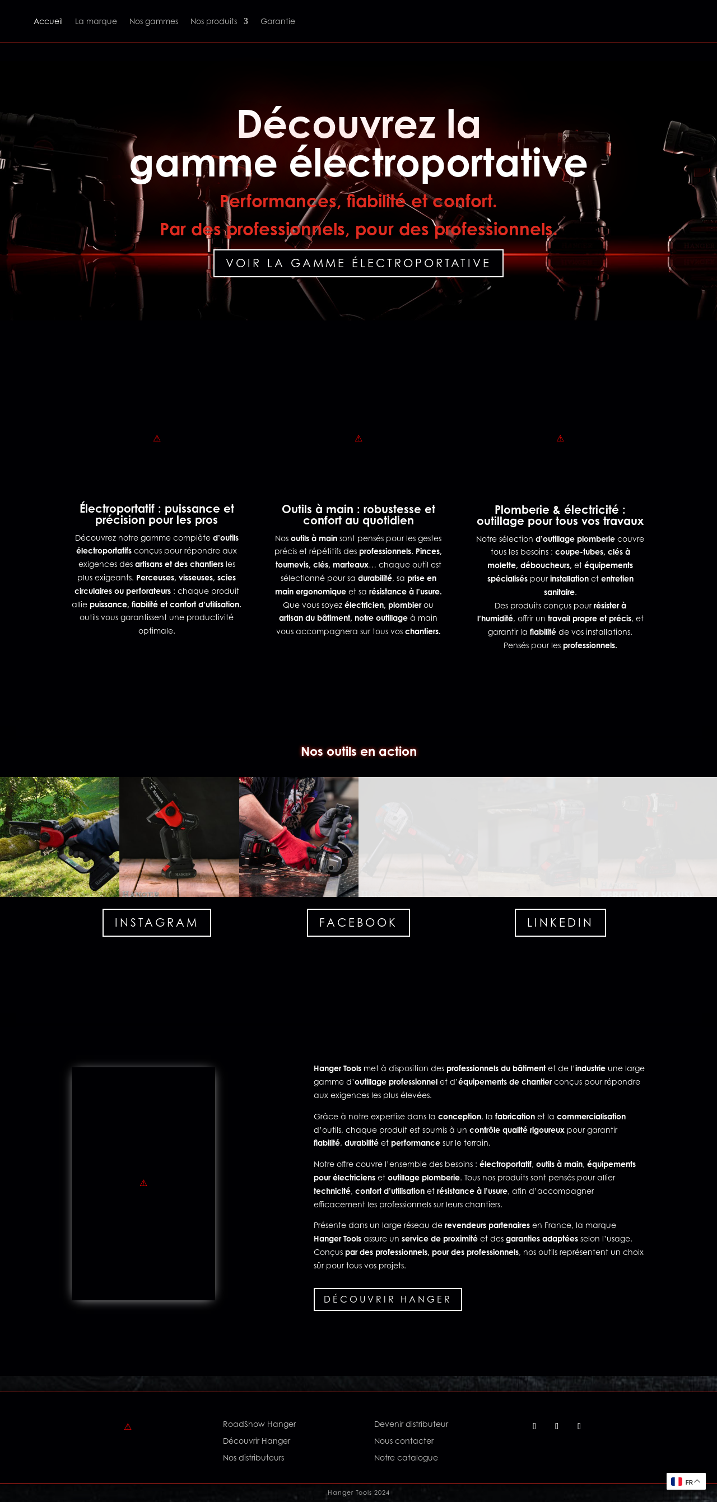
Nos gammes (153, 21)
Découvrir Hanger (388, 1299)
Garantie (277, 21)
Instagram (157, 922)
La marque (96, 21)
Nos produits (213, 21)
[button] (59, 836)
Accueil (48, 21)
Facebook (358, 922)
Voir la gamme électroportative (358, 263)
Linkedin (560, 922)
